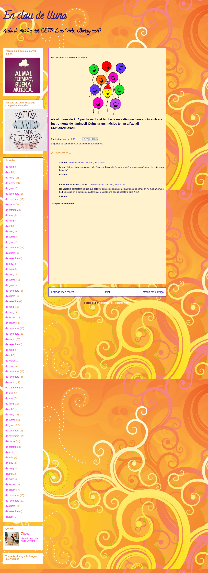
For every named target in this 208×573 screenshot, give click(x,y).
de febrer (10, 183)
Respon (63, 174)
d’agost (9, 452)
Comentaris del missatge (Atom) (115, 303)
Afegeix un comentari (63, 203)
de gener (10, 188)
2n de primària (83, 143)
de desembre (12, 193)
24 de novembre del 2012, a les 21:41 (86, 162)
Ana (26, 533)
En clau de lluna (34, 17)
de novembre (12, 199)
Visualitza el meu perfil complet (30, 539)
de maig (9, 166)
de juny (9, 215)
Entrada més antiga (152, 292)
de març (9, 177)
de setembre (12, 210)
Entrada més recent (62, 292)
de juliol (9, 393)
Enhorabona (97, 143)
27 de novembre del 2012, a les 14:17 (106, 184)
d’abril (8, 172)
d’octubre (10, 204)
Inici (107, 292)
